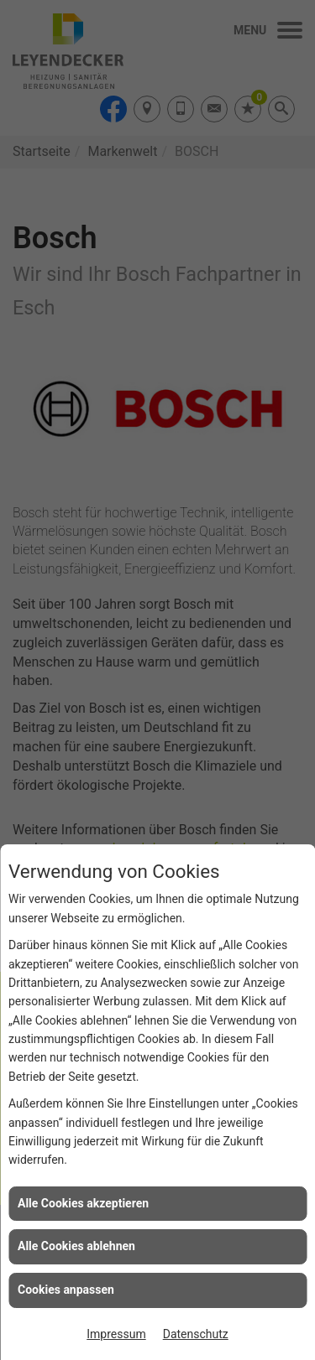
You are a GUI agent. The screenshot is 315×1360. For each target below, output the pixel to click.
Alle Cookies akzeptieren (83, 1203)
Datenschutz (195, 1334)
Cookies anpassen (66, 1289)
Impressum (116, 1334)
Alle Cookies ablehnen (76, 1246)
